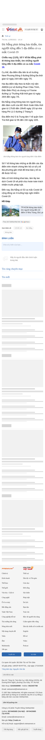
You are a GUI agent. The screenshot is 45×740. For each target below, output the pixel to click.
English (25, 631)
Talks (3, 636)
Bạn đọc (26, 607)
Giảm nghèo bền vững (31, 622)
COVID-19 (18, 228)
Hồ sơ (25, 636)
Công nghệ (5, 597)
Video (25, 641)
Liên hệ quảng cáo (10, 702)
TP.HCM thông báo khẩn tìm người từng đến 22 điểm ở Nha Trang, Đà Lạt (32, 210)
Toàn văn (26, 612)
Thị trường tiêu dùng (9, 622)
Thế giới (5, 588)
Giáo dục (26, 583)
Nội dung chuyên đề (9, 631)
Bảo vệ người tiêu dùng (31, 617)
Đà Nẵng (29, 228)
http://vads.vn (14, 720)
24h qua (4, 649)
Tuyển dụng (37, 729)
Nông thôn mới (7, 626)
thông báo (8, 232)
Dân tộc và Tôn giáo (30, 578)
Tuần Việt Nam (7, 612)
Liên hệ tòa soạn (8, 675)
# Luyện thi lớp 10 (31, 29)
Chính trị (5, 573)
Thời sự (7, 36)
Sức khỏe (26, 593)
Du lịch (25, 602)
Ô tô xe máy (6, 602)
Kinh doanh (6, 578)
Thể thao (5, 583)
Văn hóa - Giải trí (8, 593)
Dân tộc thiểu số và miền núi (33, 626)
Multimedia (6, 646)
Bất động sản (6, 607)
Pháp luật (26, 597)
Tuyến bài (11, 654)
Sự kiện (33, 654)
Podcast (25, 646)
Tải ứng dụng (8, 729)
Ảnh (3, 641)
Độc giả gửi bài (23, 729)
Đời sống (26, 588)
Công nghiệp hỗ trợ (8, 617)
